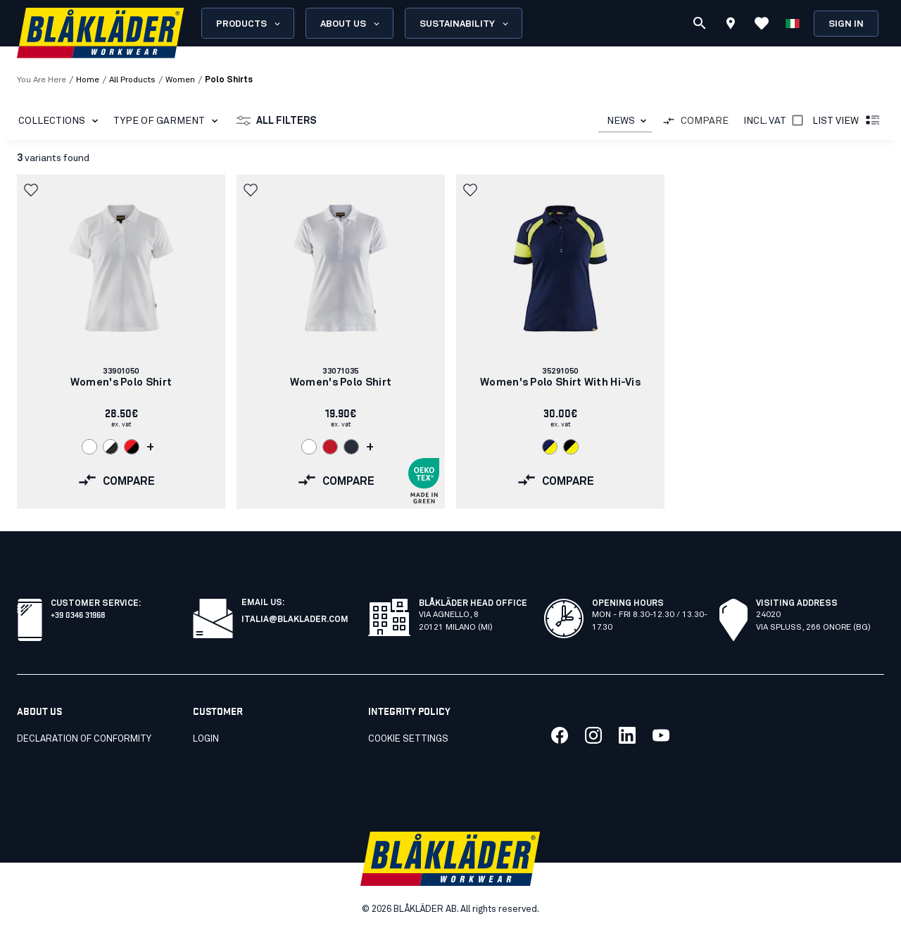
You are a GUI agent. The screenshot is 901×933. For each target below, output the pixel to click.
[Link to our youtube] (660, 735)
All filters (277, 121)
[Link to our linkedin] (627, 735)
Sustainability (465, 24)
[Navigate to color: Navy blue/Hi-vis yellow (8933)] (549, 447)
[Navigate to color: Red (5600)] (330, 447)
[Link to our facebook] (559, 735)
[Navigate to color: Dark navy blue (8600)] (351, 447)
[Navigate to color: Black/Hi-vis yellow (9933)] (571, 447)
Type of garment (168, 121)
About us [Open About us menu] (351, 24)
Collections (60, 121)
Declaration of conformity (84, 739)
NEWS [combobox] (621, 121)
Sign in (846, 24)
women (180, 80)
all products (132, 80)
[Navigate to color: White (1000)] (89, 447)
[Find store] (730, 25)
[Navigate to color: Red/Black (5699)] (131, 447)
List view (846, 121)
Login (206, 739)
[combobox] (625, 121)
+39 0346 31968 (78, 614)
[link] (121, 341)
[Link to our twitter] (593, 735)
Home (87, 80)
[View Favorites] (761, 23)
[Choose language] (792, 23)
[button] (32, 189)
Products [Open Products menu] (249, 24)
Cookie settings (408, 739)
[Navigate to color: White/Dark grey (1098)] (110, 447)
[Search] (699, 23)
